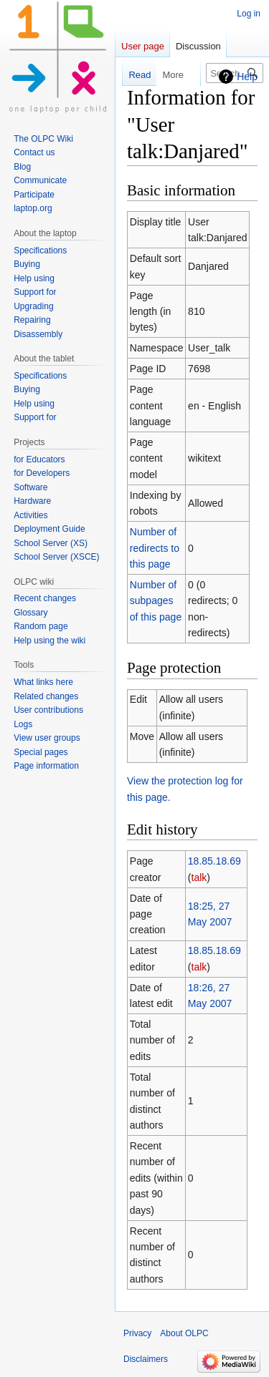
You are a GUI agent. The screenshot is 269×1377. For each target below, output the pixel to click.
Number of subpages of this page (155, 601)
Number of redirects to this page (154, 548)
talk (199, 877)
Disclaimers (145, 1359)
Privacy (137, 1333)
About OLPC (184, 1333)
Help (247, 76)
